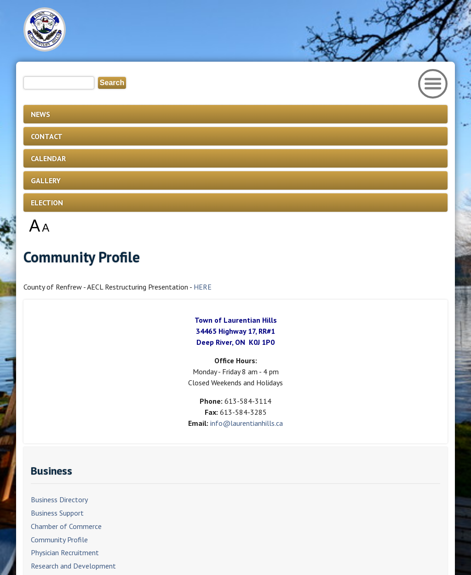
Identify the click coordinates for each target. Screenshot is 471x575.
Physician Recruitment (65, 552)
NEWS (40, 114)
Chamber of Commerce (66, 526)
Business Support (57, 512)
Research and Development (73, 565)
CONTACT (47, 136)
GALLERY (46, 180)
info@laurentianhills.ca (246, 423)
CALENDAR (48, 158)
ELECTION (47, 202)
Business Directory (59, 499)
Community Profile (59, 539)
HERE (203, 286)
